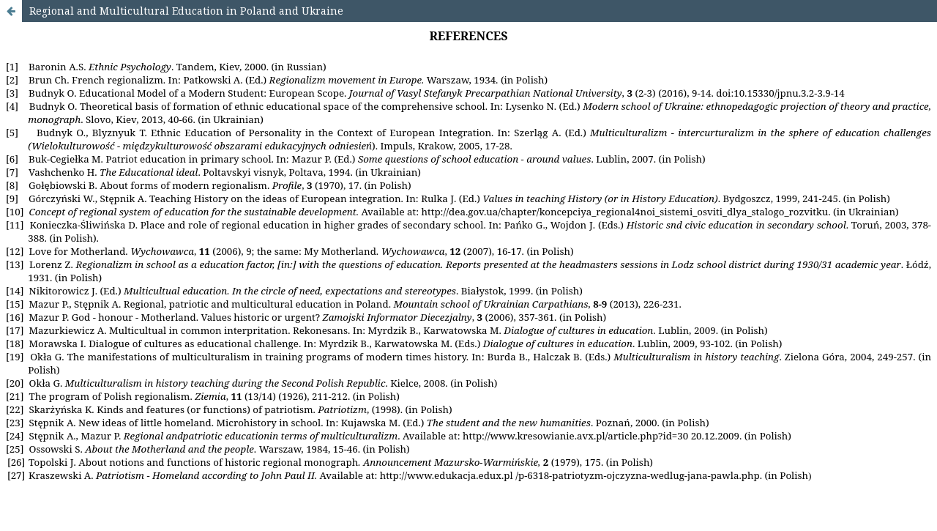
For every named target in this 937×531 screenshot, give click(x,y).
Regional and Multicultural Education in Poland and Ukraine (186, 11)
